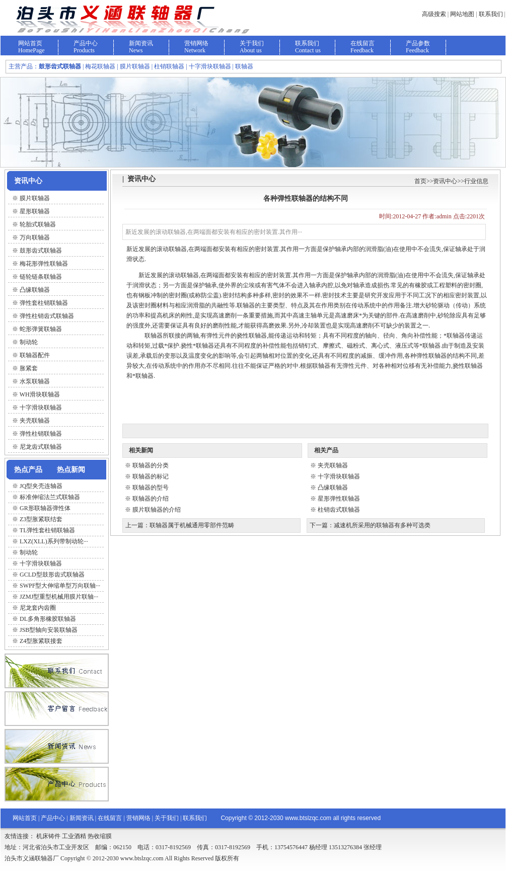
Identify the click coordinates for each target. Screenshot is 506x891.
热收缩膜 (100, 836)
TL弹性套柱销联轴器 (48, 530)
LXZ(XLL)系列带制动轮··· (54, 541)
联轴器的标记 (150, 476)
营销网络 (196, 43)
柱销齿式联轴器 (339, 509)
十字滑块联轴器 (41, 563)
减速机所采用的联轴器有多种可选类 (382, 525)
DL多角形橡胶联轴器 (48, 618)
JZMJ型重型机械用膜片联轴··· (59, 596)
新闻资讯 (141, 43)
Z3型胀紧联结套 (41, 519)
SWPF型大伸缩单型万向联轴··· (60, 585)
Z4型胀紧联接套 (41, 640)
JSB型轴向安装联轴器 (49, 629)
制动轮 (29, 552)
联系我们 (491, 14)
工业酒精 (74, 836)
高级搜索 (434, 14)
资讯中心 (445, 181)
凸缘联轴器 (333, 487)
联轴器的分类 (150, 465)
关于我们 (252, 43)
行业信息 (476, 181)
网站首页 (30, 43)
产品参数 (418, 43)
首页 (420, 181)
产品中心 (86, 43)
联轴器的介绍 (150, 498)
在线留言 (362, 43)
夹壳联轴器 (333, 465)
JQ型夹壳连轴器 (41, 486)
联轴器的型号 (150, 487)
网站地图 (462, 14)
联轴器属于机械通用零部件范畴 (192, 525)
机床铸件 (48, 836)
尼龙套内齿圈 (38, 607)
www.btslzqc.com (308, 818)
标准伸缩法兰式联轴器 (50, 497)
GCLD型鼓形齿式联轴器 (52, 574)
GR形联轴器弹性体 (45, 508)
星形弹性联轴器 (339, 498)
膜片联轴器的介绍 (156, 509)
